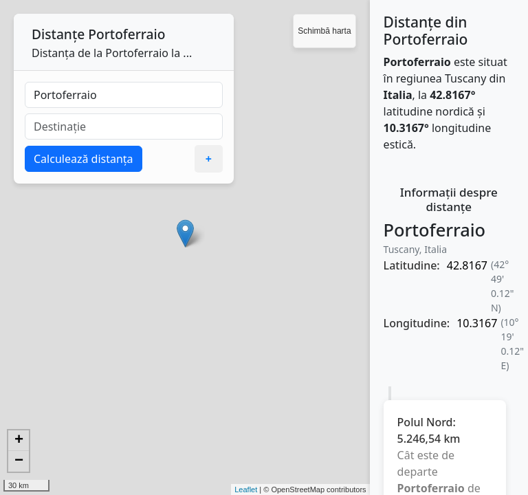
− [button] (18, 461)
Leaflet (245, 489)
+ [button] (18, 440)
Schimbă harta (324, 31)
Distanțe (58, 34)
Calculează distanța (83, 158)
